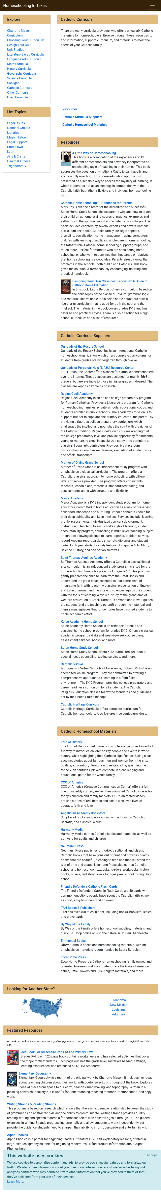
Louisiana (119, 1009)
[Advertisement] (107, 77)
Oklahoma (119, 1000)
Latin (10, 152)
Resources (70, 109)
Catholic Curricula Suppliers (82, 117)
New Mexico (118, 1005)
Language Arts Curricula (24, 59)
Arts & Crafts (16, 156)
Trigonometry (16, 166)
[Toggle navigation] (152, 6)
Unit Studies (15, 50)
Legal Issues (16, 123)
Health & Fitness (18, 161)
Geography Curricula (21, 73)
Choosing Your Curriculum (25, 40)
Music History (17, 137)
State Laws (15, 147)
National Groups (18, 128)
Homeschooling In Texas (25, 5)
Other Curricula (17, 92)
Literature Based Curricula (25, 54)
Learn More (15, 1181)
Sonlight (13, 83)
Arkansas (118, 1014)
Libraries (13, 133)
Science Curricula (19, 78)
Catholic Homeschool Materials (84, 125)
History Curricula (19, 69)
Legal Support (17, 142)
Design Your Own (19, 45)
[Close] (152, 1155)
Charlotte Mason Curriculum (19, 33)
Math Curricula (17, 64)
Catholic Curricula (19, 88)
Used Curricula (17, 97)
